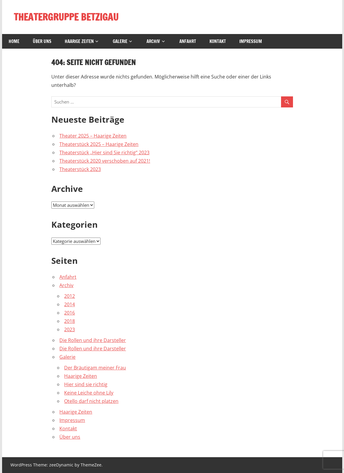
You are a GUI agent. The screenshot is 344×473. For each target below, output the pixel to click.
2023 (69, 329)
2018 (69, 321)
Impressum (250, 41)
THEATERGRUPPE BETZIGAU (66, 17)
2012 (69, 296)
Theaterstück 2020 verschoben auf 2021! (104, 161)
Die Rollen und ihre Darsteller (92, 340)
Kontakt (217, 41)
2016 (69, 312)
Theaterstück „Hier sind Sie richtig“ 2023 (104, 152)
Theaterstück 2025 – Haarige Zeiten (98, 144)
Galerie (120, 41)
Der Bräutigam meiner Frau (95, 367)
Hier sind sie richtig (85, 384)
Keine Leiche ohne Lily (88, 392)
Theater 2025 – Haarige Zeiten (93, 135)
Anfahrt (187, 41)
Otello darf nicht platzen (91, 401)
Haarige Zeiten (79, 41)
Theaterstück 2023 (80, 169)
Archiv (153, 41)
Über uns (42, 41)
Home (14, 41)
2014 (69, 304)
